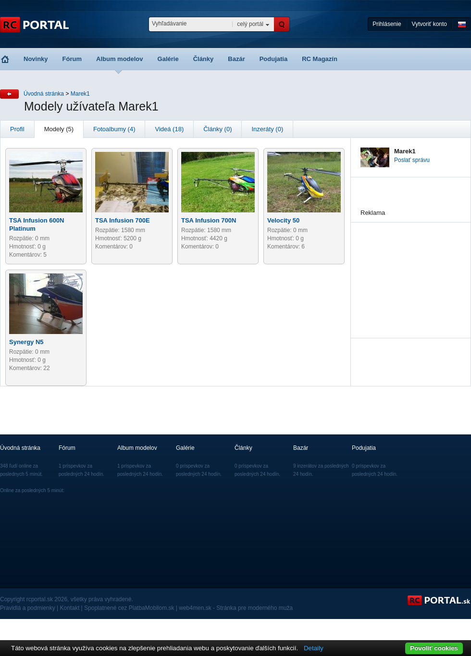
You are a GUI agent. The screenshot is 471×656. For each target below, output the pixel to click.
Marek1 (80, 93)
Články (203, 58)
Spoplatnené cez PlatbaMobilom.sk (129, 608)
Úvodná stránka (44, 93)
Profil (17, 129)
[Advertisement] (408, 271)
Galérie (168, 58)
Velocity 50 (283, 220)
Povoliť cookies (434, 648)
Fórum (72, 58)
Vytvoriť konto (429, 24)
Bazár (236, 58)
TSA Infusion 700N (208, 220)
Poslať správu (412, 160)
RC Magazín (319, 58)
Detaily (313, 648)
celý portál (250, 24)
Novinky (36, 58)
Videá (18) (169, 129)
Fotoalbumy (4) (114, 129)
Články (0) (217, 129)
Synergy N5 (26, 342)
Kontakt (70, 608)
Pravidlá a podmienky (27, 608)
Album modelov (119, 58)
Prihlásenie (386, 24)
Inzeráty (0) (267, 129)
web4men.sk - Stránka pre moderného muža (236, 608)
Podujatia (274, 58)
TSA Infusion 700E (122, 220)
